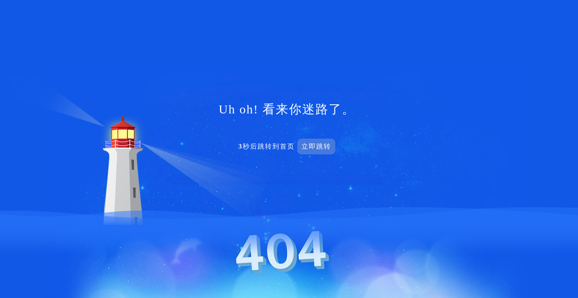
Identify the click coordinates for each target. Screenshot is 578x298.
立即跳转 (316, 146)
